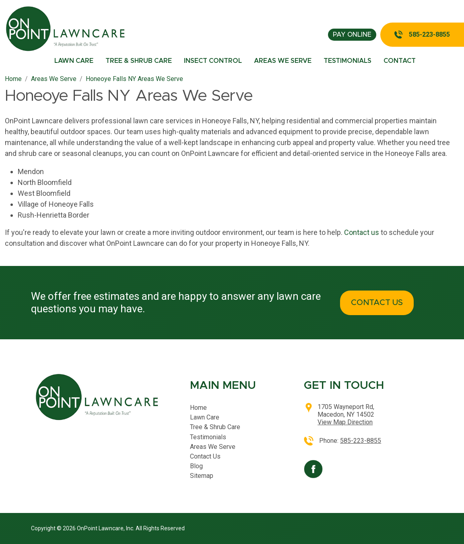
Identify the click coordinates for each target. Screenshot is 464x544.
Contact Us (205, 456)
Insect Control (213, 61)
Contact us (361, 232)
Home (198, 407)
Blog (196, 466)
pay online (352, 34)
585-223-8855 (429, 34)
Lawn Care (73, 61)
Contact (400, 61)
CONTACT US (377, 303)
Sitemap (201, 476)
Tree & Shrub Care (138, 61)
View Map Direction (345, 422)
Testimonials (347, 61)
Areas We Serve (282, 61)
